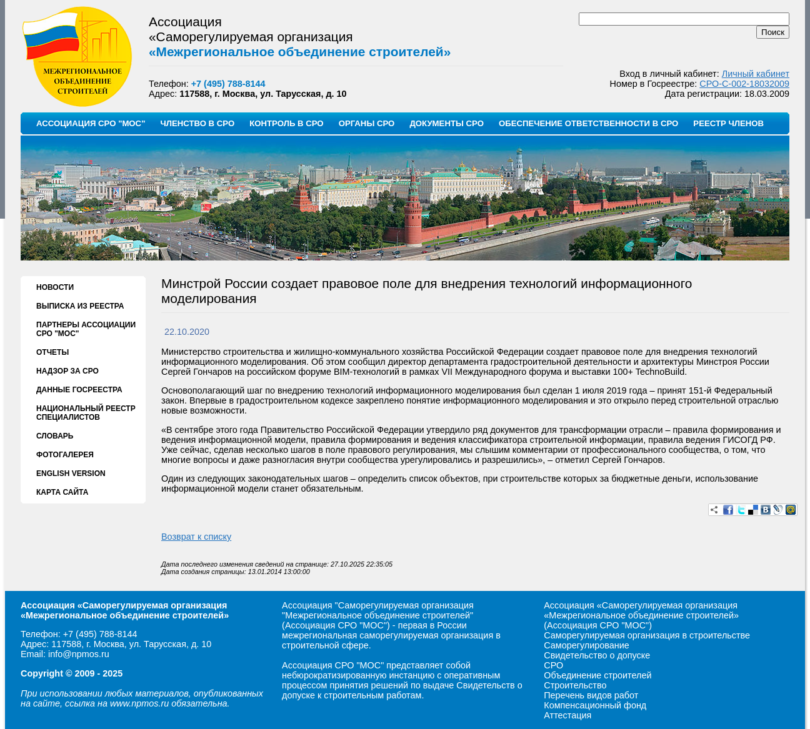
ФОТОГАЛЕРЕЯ (65, 454)
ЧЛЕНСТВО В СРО (197, 123)
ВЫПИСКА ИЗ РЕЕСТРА (80, 306)
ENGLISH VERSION (71, 473)
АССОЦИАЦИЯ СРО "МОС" (90, 123)
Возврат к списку (196, 537)
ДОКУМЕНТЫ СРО (446, 123)
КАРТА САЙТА (62, 492)
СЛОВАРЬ (54, 436)
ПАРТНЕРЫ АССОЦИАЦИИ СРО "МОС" (86, 329)
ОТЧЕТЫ (52, 352)
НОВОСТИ (55, 287)
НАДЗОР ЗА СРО (67, 371)
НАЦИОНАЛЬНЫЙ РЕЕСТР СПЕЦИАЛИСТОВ (86, 413)
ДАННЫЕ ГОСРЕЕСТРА (79, 389)
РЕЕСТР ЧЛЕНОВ (728, 123)
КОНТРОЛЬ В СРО (286, 123)
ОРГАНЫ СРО (367, 123)
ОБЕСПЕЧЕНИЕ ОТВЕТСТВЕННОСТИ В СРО (588, 123)
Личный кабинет (755, 74)
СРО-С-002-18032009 (744, 84)
